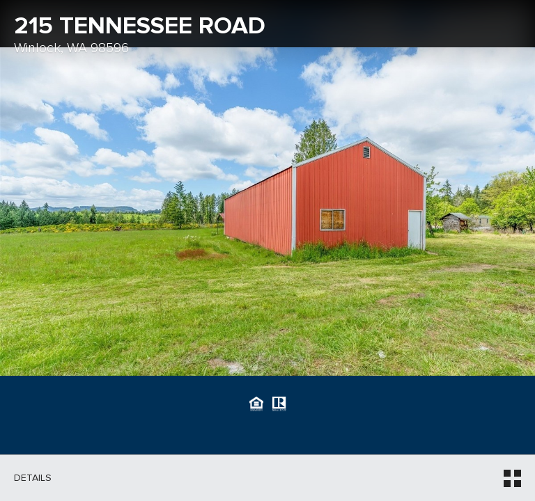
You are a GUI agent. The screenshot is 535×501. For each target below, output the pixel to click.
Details (33, 478)
